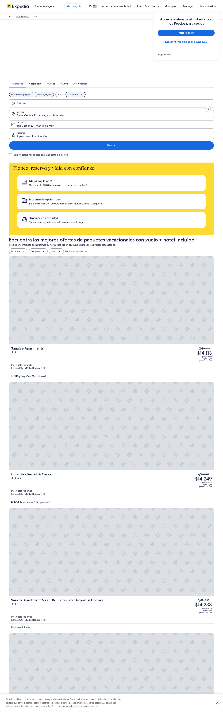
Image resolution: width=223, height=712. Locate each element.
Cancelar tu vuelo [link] (177, 659)
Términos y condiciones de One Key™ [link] (132, 665)
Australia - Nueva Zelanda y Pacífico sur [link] (52, 17)
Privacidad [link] (120, 648)
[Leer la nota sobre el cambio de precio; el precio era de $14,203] (191, 188)
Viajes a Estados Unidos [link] (72, 665)
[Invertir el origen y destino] (54, 108)
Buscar (202, 108)
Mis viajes (180, 6)
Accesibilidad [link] (121, 676)
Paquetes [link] (26, 17)
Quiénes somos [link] (14, 648)
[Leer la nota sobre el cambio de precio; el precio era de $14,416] (188, 223)
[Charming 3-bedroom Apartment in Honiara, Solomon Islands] (145, 337)
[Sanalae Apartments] (145, 199)
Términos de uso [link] (122, 659)
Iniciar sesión (208, 6)
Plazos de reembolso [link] (179, 665)
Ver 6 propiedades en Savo (111, 451)
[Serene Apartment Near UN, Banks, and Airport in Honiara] (145, 269)
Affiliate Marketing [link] (15, 681)
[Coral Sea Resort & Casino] (145, 234)
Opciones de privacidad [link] (126, 681)
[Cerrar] (217, 703)
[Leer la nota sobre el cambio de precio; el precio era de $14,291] (188, 327)
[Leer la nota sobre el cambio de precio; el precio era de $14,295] (188, 258)
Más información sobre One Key (186, 41)
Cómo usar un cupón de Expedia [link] (184, 670)
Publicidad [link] (12, 676)
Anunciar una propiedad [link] (18, 659)
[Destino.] (75, 108)
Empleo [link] (10, 653)
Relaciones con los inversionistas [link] (22, 670)
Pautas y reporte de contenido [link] (129, 687)
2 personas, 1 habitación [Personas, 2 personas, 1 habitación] (173, 109)
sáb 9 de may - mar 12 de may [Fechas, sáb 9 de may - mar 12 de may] (123, 109)
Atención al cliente (158, 6)
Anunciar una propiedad (126, 6)
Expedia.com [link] (13, 17)
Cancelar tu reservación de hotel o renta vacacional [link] (193, 653)
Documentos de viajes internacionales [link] (187, 676)
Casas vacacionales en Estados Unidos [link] (78, 659)
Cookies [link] (118, 653)
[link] (186, 54)
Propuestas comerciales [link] (18, 665)
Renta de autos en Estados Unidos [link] (77, 676)
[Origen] (33, 108)
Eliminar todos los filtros (76, 178)
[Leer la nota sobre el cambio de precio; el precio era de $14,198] (189, 292)
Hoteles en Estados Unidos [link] (73, 653)
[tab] (79, 88)
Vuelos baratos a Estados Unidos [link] (76, 670)
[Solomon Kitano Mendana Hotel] (145, 303)
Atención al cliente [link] (178, 648)
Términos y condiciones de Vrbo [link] (130, 670)
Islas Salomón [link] (81, 17)
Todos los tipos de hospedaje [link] (75, 681)
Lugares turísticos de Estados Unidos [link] (78, 648)
